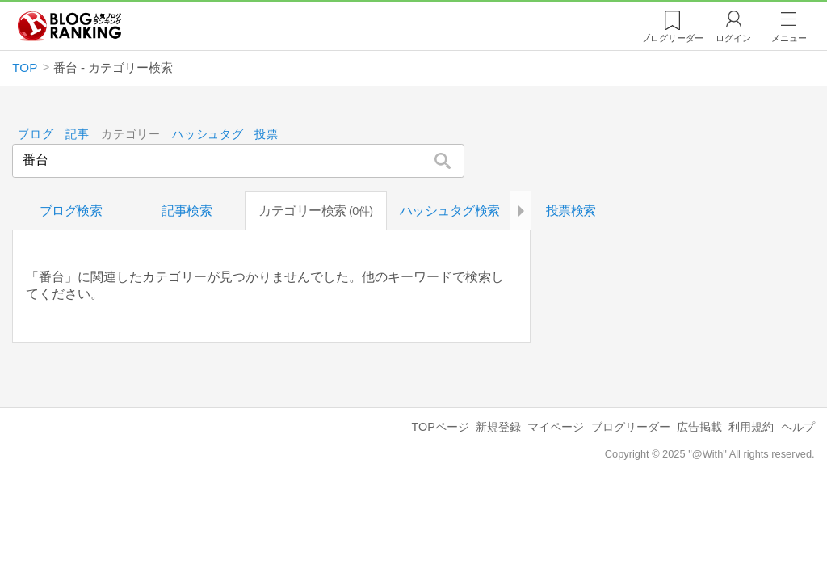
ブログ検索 (71, 210)
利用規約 (751, 426)
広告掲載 (699, 426)
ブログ (36, 134)
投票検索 (571, 210)
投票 (267, 134)
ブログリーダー (630, 426)
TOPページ (439, 426)
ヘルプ (798, 426)
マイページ (555, 426)
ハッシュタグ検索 (450, 210)
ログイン (733, 38)
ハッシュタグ (207, 134)
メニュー (789, 38)
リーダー (672, 38)
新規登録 (498, 426)
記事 (77, 134)
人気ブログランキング (69, 26)
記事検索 (187, 210)
